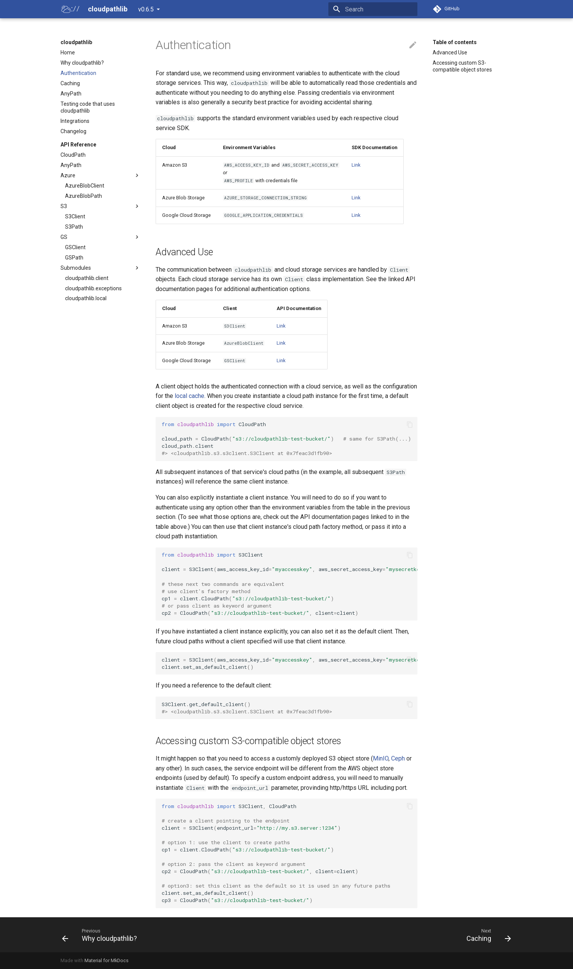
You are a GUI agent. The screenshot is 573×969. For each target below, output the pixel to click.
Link (356, 165)
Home (67, 52)
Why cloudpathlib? (82, 63)
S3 (100, 206)
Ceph (398, 758)
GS (100, 237)
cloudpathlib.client (86, 278)
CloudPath (73, 155)
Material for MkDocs (106, 960)
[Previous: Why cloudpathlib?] (102, 935)
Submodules (100, 267)
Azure (100, 175)
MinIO (380, 758)
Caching (70, 83)
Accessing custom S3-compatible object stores (462, 66)
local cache (189, 395)
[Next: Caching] (486, 935)
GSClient (75, 247)
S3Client (75, 216)
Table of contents (455, 42)
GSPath (74, 258)
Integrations (74, 121)
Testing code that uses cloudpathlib (87, 107)
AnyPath (70, 94)
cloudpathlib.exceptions (93, 288)
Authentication (78, 73)
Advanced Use (450, 52)
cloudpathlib (76, 42)
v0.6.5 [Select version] (146, 9)
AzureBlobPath (83, 196)
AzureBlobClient (84, 186)
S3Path (74, 227)
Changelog (73, 131)
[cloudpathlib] (68, 9)
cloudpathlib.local (86, 298)
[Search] (372, 9)
